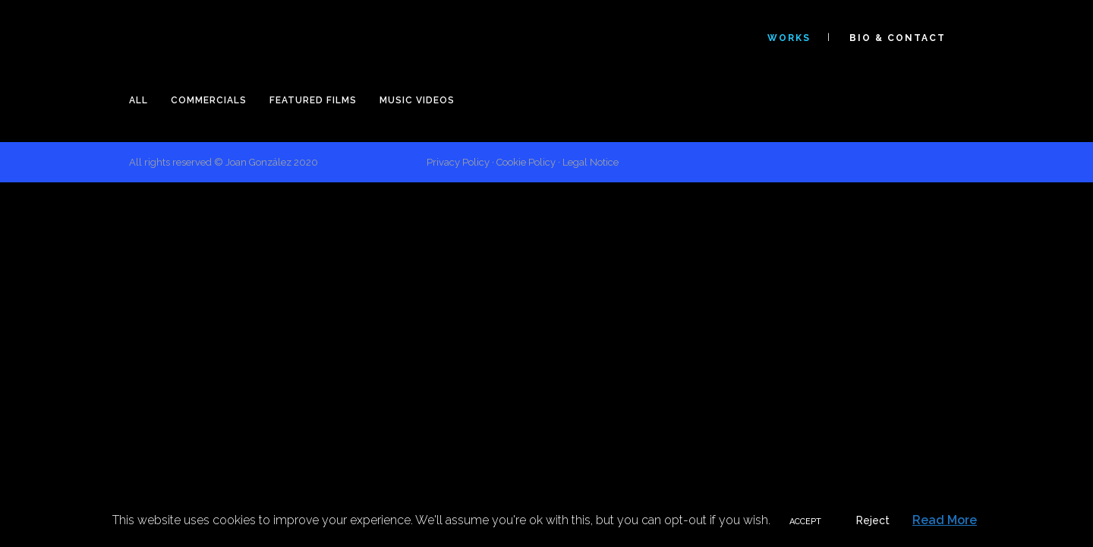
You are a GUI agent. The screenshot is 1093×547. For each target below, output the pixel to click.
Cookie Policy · (529, 162)
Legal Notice (590, 162)
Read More (944, 520)
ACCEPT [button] (805, 521)
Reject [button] (873, 520)
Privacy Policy (458, 162)
